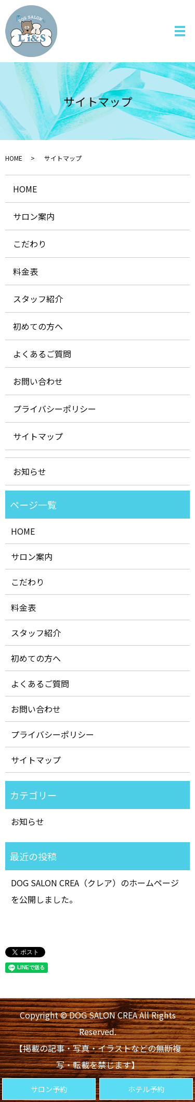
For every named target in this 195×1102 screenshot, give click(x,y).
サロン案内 (34, 216)
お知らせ (29, 471)
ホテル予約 (146, 1089)
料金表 (25, 271)
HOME (13, 158)
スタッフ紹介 (38, 298)
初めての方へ (38, 326)
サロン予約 (49, 1089)
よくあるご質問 (42, 353)
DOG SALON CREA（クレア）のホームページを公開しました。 (95, 890)
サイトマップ (38, 436)
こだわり (29, 244)
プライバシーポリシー (54, 408)
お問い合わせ (38, 381)
